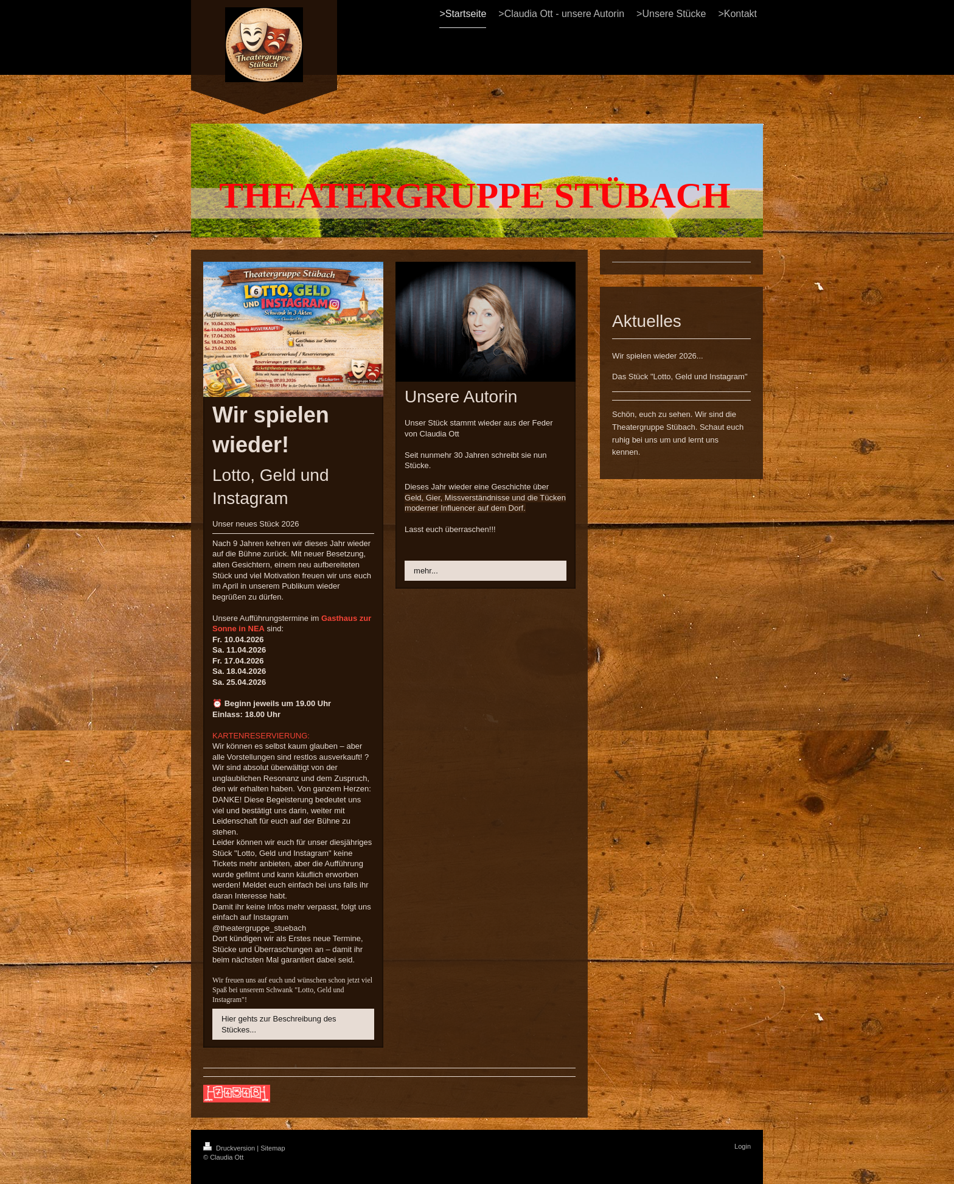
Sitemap (272, 1148)
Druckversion (230, 1148)
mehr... (426, 570)
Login (742, 1146)
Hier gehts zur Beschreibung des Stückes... (278, 1024)
